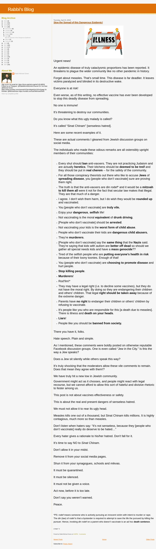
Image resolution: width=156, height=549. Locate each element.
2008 (5, 62)
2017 (5, 45)
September (8, 32)
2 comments (82, 534)
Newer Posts (58, 539)
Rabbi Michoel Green (22, 73)
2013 (5, 53)
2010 (5, 58)
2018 (5, 43)
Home (104, 539)
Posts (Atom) (67, 544)
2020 (5, 25)
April (6, 36)
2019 (5, 27)
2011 (5, 57)
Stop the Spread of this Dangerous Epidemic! (78, 22)
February (8, 41)
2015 (5, 49)
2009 (5, 60)
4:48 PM (75, 534)
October (8, 30)
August (7, 34)
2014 (5, 51)
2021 (5, 23)
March (7, 39)
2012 (5, 55)
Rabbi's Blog (21, 9)
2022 (5, 21)
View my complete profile (10, 94)
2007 (5, 64)
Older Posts (150, 539)
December (8, 28)
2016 (5, 47)
